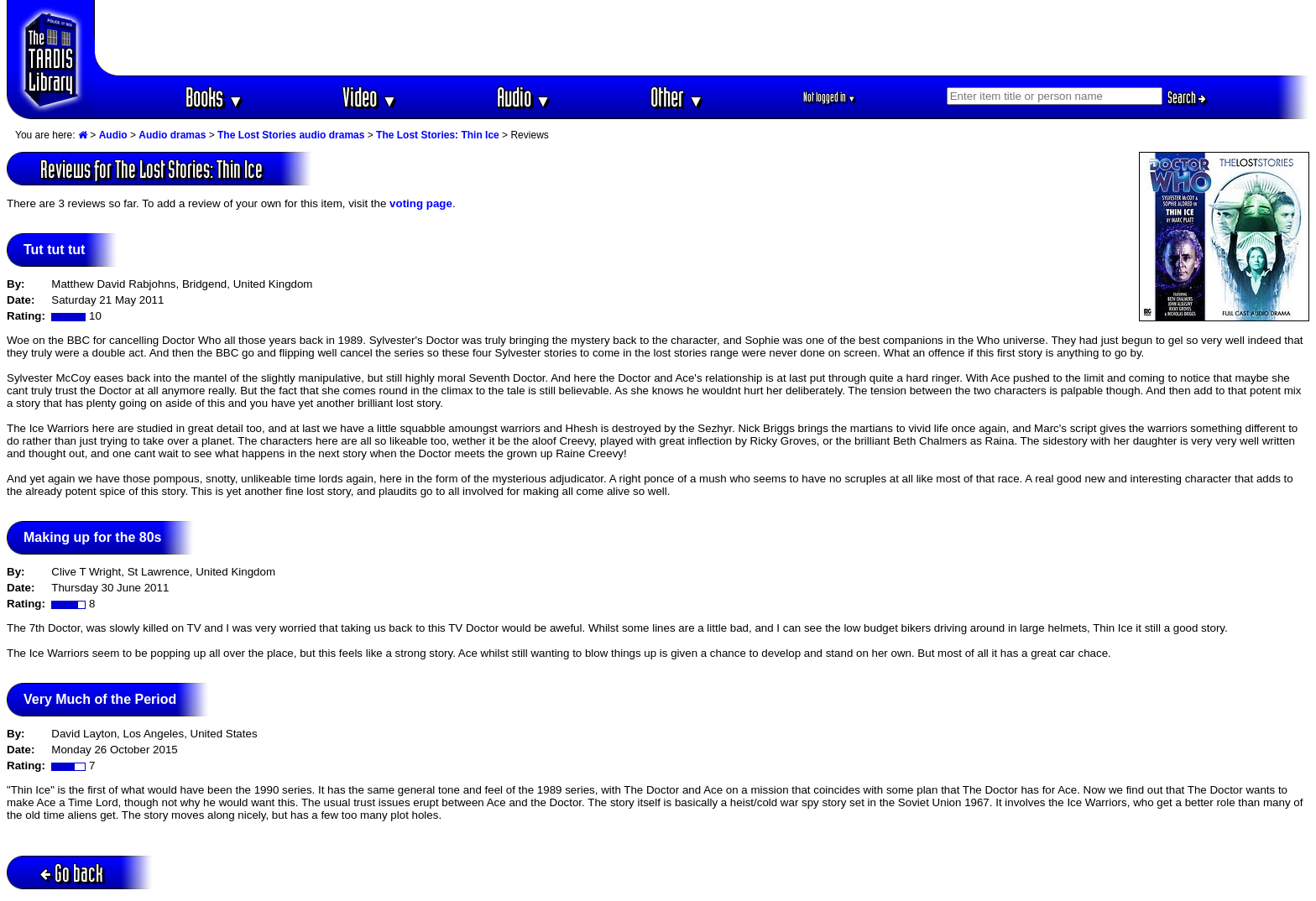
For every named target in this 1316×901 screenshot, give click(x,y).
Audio (524, 97)
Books (214, 97)
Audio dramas (172, 135)
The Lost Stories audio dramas (290, 135)
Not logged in (829, 97)
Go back (71, 873)
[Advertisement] (702, 38)
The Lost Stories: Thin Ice (437, 135)
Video (369, 97)
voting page (420, 203)
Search (1186, 97)
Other (677, 97)
